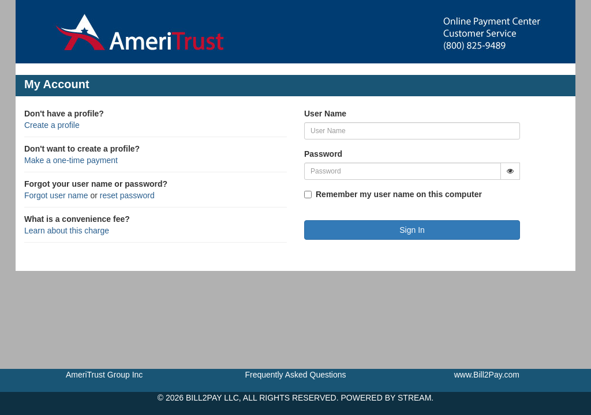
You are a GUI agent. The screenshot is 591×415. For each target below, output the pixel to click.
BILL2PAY (204, 397)
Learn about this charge (66, 230)
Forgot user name (56, 195)
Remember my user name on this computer (399, 194)
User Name (325, 113)
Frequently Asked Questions (295, 374)
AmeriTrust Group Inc (104, 374)
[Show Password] (510, 171)
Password (323, 154)
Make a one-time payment (71, 160)
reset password (127, 195)
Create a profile (52, 125)
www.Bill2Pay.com (486, 374)
